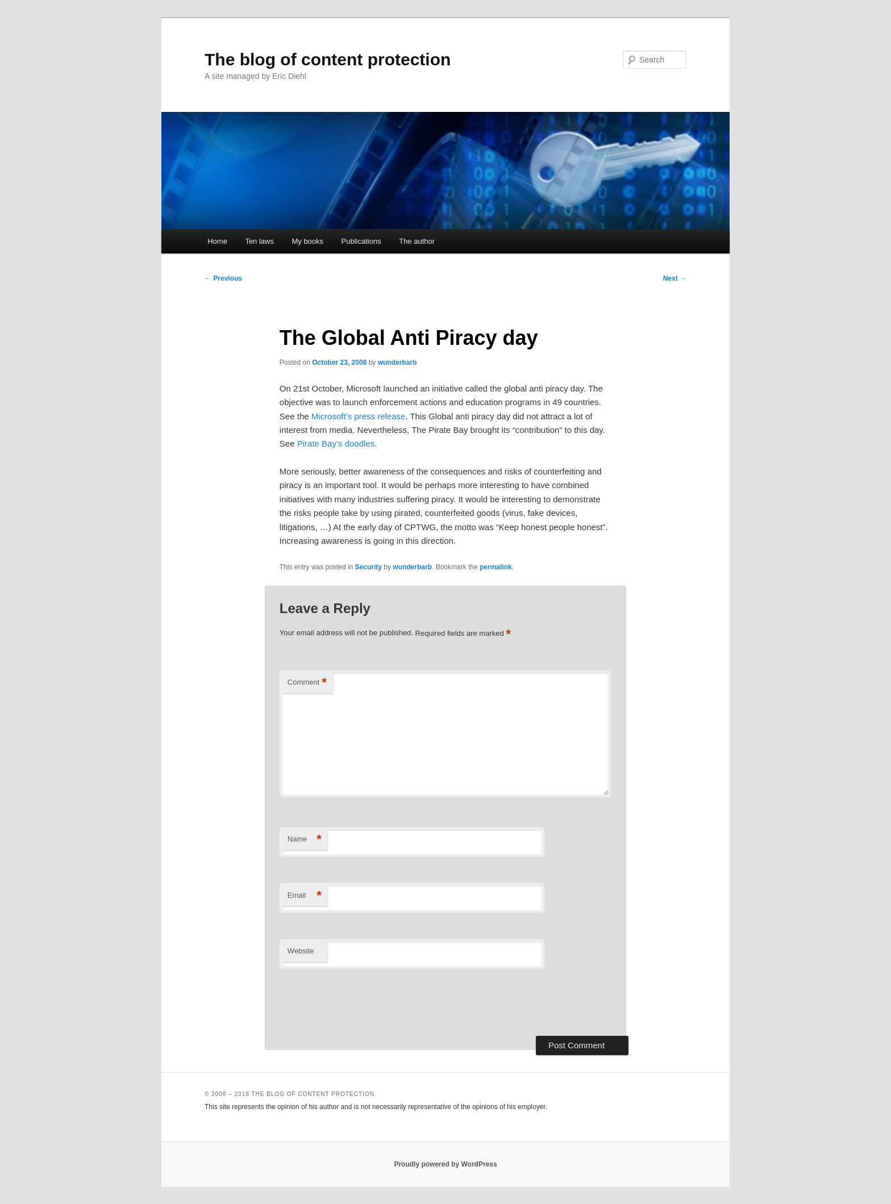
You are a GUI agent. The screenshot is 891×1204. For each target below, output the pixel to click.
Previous (223, 278)
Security (368, 567)
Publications (361, 241)
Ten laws (259, 241)
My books (307, 241)
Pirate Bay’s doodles (335, 443)
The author (417, 241)
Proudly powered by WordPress (445, 1164)
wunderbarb (397, 362)
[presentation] (366, 1002)
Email (305, 896)
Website (301, 951)
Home (217, 241)
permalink (496, 567)
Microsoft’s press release (358, 416)
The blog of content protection (328, 59)
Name (305, 839)
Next (674, 278)
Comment (307, 682)
